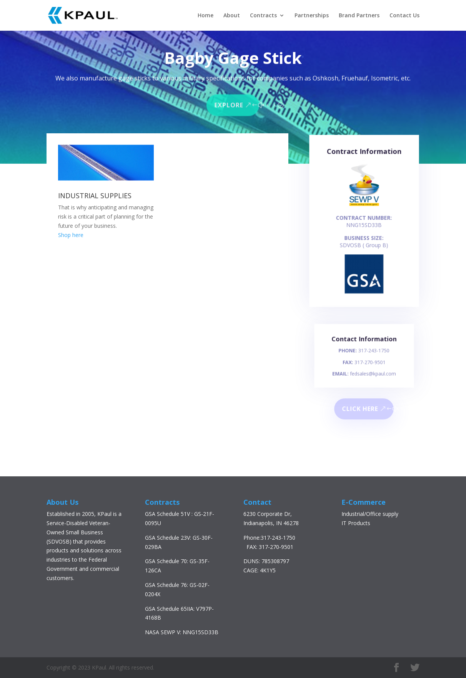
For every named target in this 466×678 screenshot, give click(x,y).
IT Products (355, 523)
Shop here (70, 235)
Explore (229, 104)
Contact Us (404, 16)
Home (205, 16)
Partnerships (312, 16)
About (231, 16)
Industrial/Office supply (369, 513)
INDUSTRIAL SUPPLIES (94, 195)
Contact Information (364, 342)
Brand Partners (359, 16)
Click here (360, 408)
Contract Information (364, 157)
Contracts (263, 16)
